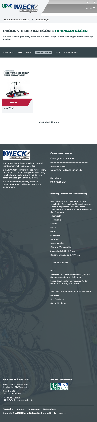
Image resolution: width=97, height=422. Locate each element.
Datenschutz (49, 409)
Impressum (34, 409)
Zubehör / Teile (71, 52)
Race (58, 52)
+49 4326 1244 (13, 397)
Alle (20, 52)
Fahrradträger (42, 19)
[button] (90, 8)
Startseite (8, 409)
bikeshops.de (59, 413)
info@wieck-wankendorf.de (20, 400)
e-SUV (28, 52)
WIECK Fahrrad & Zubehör (16, 19)
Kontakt (21, 409)
